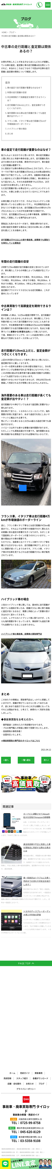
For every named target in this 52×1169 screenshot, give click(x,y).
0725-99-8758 (30, 1033)
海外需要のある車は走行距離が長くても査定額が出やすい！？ (26, 114)
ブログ (41, 994)
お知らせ (30, 994)
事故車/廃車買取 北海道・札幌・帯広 (31, 1063)
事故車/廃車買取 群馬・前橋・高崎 (32, 1073)
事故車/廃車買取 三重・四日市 (30, 1083)
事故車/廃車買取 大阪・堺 (10, 1063)
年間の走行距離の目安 (17, 92)
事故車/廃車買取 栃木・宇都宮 (11, 1070)
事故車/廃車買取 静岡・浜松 (38, 1077)
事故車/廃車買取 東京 (8, 1060)
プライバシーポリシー (26, 1000)
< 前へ (5, 760)
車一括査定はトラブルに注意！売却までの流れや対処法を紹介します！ (36, 881)
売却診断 (7, 989)
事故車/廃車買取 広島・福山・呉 (35, 1090)
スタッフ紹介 (22, 989)
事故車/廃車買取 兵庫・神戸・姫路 (12, 1090)
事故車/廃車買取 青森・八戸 (10, 1067)
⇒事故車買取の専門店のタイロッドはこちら (20, 740)
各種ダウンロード (40, 989)
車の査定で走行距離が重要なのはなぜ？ (24, 87)
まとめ (10, 133)
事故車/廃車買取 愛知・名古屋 (30, 1080)
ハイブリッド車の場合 (17, 128)
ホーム (12, 984)
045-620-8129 (30, 1042)
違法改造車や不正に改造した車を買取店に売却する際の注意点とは (36, 847)
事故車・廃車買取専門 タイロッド (26, 1021)
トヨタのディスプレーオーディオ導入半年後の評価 (36, 913)
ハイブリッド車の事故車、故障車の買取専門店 (21, 633)
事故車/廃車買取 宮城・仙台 (30, 1067)
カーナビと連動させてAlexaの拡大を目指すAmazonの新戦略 (36, 815)
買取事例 (38, 984)
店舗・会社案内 (14, 994)
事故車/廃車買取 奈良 (23, 1086)
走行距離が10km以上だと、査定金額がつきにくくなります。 (26, 106)
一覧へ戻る (26, 760)
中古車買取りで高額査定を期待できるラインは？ (26, 98)
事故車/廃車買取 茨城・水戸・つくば (33, 1070)
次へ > (46, 760)
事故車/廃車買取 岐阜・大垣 (10, 1083)
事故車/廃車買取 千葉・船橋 (10, 1073)
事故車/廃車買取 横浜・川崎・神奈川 (28, 1060)
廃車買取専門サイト (30, 1093)
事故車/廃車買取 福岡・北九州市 (12, 1093)
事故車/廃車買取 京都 (8, 1086)
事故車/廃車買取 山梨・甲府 (10, 1080)
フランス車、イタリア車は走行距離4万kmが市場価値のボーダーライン (26, 122)
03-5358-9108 (30, 1051)
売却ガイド (25, 984)
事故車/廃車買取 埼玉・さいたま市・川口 (14, 1077)
